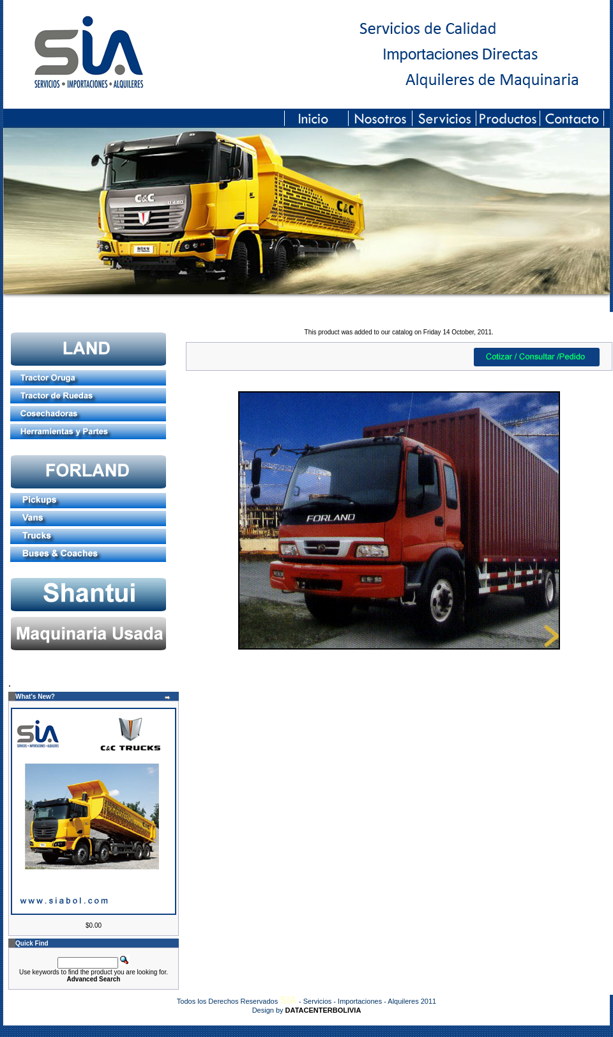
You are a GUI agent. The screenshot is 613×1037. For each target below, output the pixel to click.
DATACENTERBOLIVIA (323, 1010)
